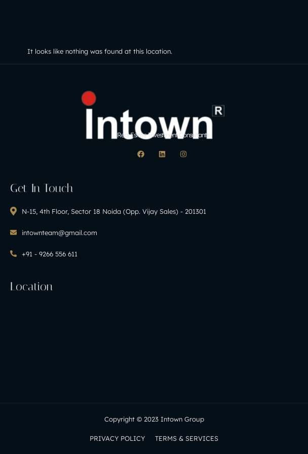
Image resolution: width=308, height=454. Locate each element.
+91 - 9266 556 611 (44, 254)
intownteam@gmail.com (53, 233)
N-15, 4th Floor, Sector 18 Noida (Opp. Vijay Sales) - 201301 (108, 211)
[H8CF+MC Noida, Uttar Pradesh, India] (154, 340)
